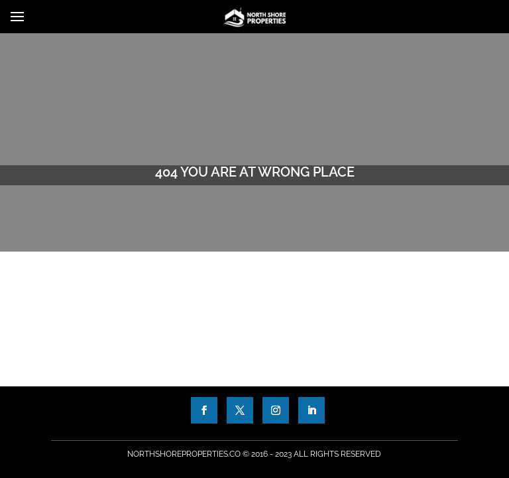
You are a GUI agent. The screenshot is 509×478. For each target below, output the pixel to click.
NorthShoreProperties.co (184, 454)
